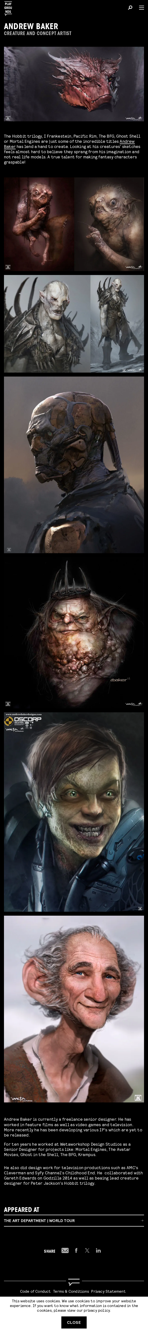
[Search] (130, 8)
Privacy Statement (108, 1291)
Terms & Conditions (71, 1291)
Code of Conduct (35, 1291)
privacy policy (97, 1310)
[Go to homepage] (74, 1282)
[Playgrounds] (9, 7)
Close (74, 1322)
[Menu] (139, 8)
